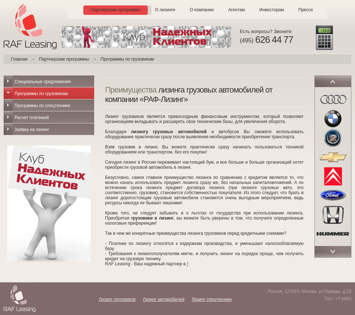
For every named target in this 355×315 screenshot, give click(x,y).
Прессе (305, 9)
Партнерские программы (116, 9)
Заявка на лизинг (31, 129)
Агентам (236, 9)
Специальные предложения (42, 81)
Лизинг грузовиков (117, 299)
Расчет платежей (31, 117)
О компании (202, 9)
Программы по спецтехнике (42, 105)
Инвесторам (271, 9)
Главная (19, 59)
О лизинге (165, 9)
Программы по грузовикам (41, 93)
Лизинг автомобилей (163, 299)
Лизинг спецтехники (211, 299)
